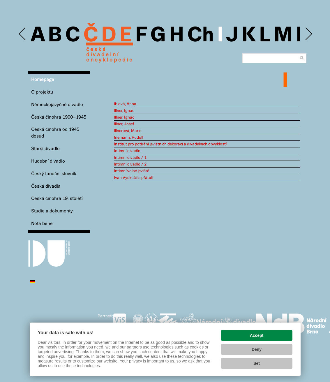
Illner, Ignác (124, 111)
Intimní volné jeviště (131, 171)
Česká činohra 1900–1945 (58, 117)
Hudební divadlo (48, 161)
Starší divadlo (45, 148)
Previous (22, 34)
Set (256, 363)
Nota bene (42, 223)
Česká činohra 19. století (57, 198)
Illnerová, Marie (127, 131)
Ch (200, 35)
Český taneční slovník (53, 173)
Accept (257, 335)
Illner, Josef (124, 124)
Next (308, 34)
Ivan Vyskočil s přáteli (133, 178)
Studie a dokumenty (52, 211)
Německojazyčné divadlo (57, 104)
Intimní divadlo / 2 (130, 164)
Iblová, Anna (125, 104)
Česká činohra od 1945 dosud (55, 133)
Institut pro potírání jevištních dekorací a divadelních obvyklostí (170, 144)
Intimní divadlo (127, 151)
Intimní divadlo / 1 (130, 158)
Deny (257, 349)
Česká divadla (46, 186)
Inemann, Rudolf (129, 137)
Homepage (42, 79)
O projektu (42, 92)
